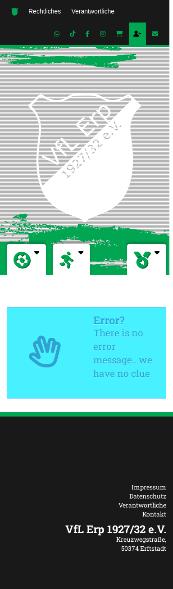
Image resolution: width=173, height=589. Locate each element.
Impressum (149, 487)
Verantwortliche (142, 505)
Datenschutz (147, 496)
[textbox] (86, 529)
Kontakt (154, 514)
